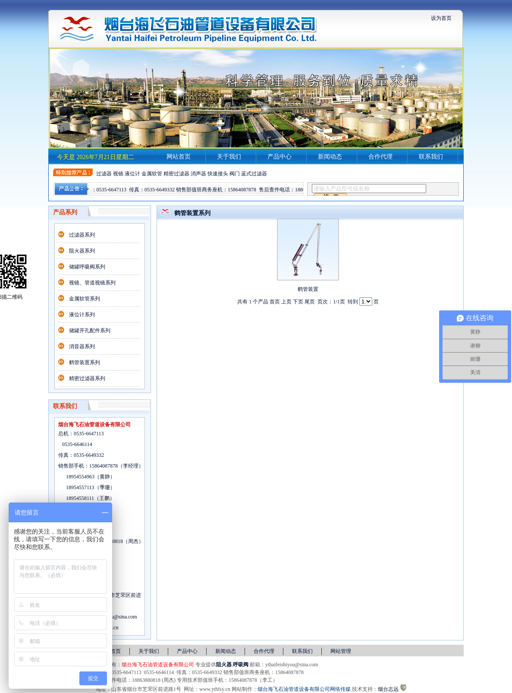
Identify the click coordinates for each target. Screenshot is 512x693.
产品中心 (279, 156)
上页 (286, 302)
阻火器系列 (82, 251)
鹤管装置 (308, 289)
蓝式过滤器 (254, 174)
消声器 (198, 174)
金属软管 (151, 174)
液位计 (132, 174)
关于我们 (229, 156)
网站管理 (340, 651)
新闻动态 (330, 156)
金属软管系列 (84, 299)
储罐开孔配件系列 (89, 331)
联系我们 (431, 156)
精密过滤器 (176, 174)
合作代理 (380, 156)
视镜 (118, 174)
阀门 (234, 174)
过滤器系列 (82, 235)
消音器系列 (82, 346)
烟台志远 (388, 689)
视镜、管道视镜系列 (92, 283)
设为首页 (441, 18)
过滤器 (104, 174)
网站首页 (178, 156)
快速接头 (217, 174)
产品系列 (65, 212)
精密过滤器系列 (87, 378)
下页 (298, 302)
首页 (275, 302)
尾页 (310, 302)
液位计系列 (82, 315)
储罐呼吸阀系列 (87, 267)
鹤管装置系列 (84, 362)
